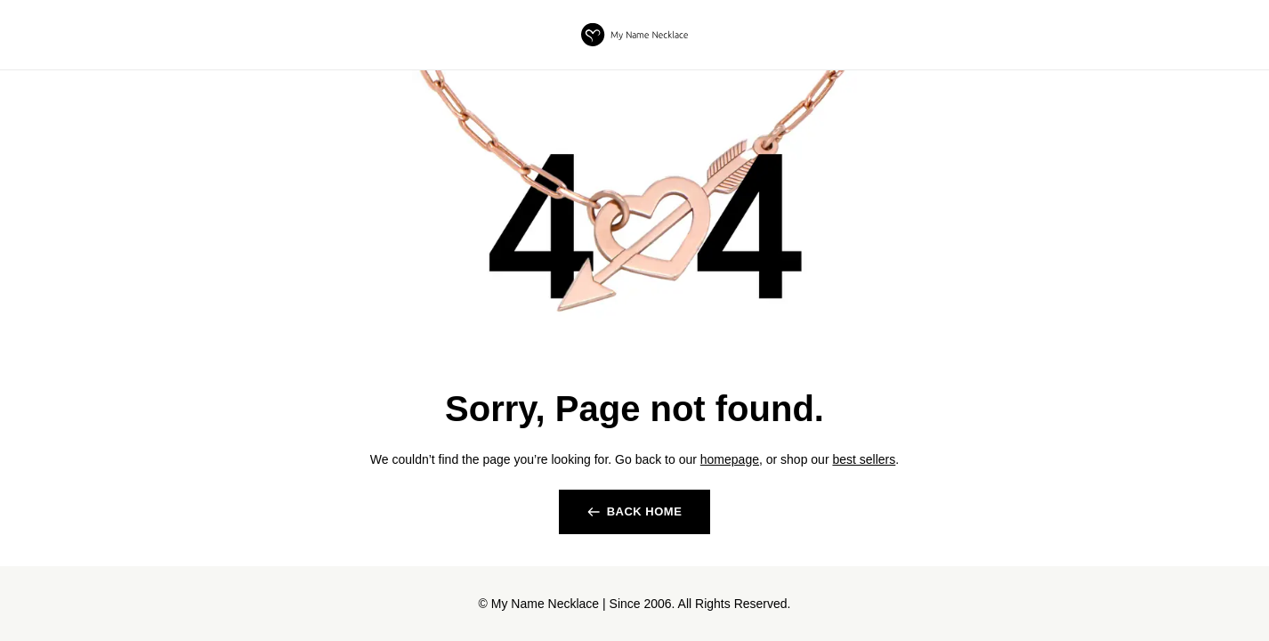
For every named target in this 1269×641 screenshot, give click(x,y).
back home (645, 511)
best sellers (863, 459)
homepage (729, 459)
